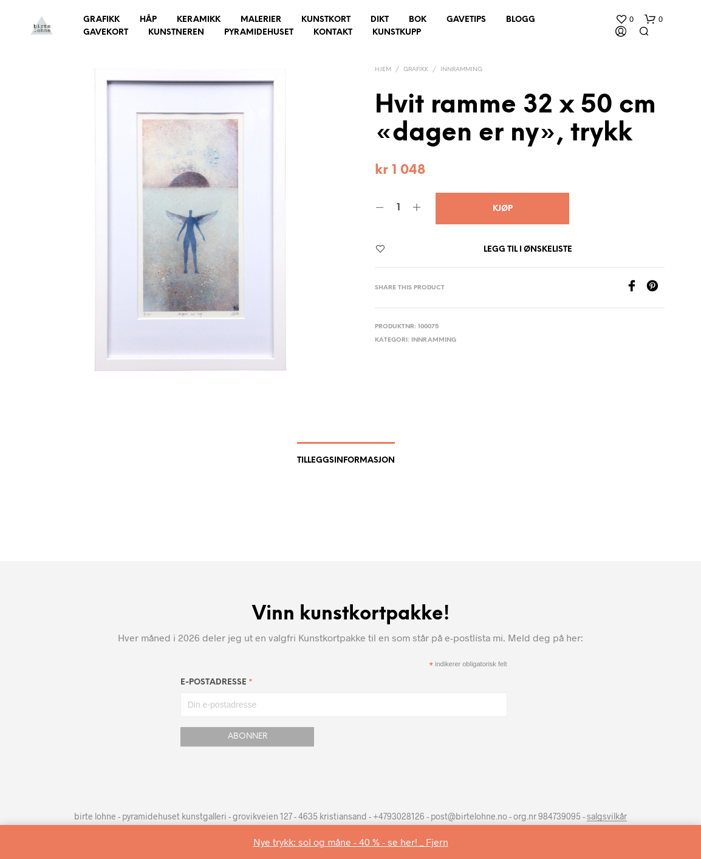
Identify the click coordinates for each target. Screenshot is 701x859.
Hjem (383, 69)
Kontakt (332, 32)
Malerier (261, 20)
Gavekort (105, 32)
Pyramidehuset (258, 32)
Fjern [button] (437, 841)
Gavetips (466, 20)
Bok (417, 20)
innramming (461, 69)
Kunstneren (176, 32)
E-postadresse (216, 684)
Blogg (520, 20)
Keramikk (199, 20)
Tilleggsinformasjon (346, 460)
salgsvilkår (607, 816)
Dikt (380, 20)
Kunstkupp (396, 32)
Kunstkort (325, 20)
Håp (148, 20)
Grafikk (101, 20)
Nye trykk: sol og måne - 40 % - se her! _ (339, 841)
